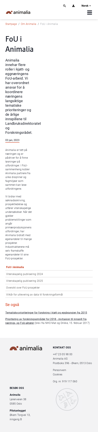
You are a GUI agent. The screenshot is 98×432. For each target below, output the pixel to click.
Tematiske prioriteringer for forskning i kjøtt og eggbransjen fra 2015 (46, 312)
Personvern (59, 370)
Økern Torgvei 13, (20, 415)
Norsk (87, 5)
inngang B (16, 419)
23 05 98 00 (65, 354)
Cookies (57, 374)
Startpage (11, 23)
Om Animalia (28, 23)
